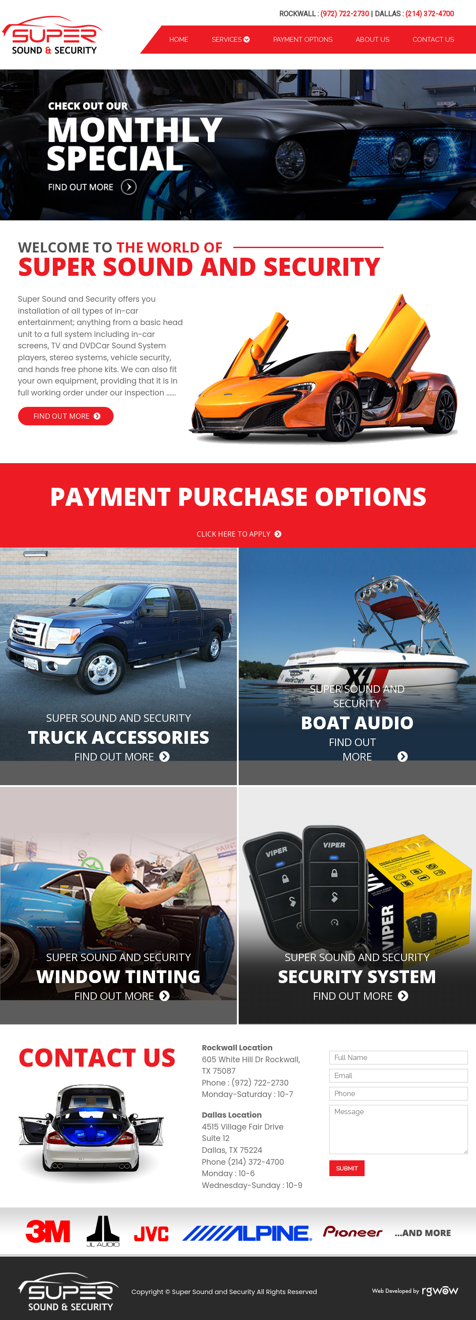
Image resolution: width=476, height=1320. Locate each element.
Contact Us (433, 39)
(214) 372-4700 (430, 14)
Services (231, 39)
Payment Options (302, 39)
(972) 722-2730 (345, 14)
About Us (372, 39)
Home (179, 39)
